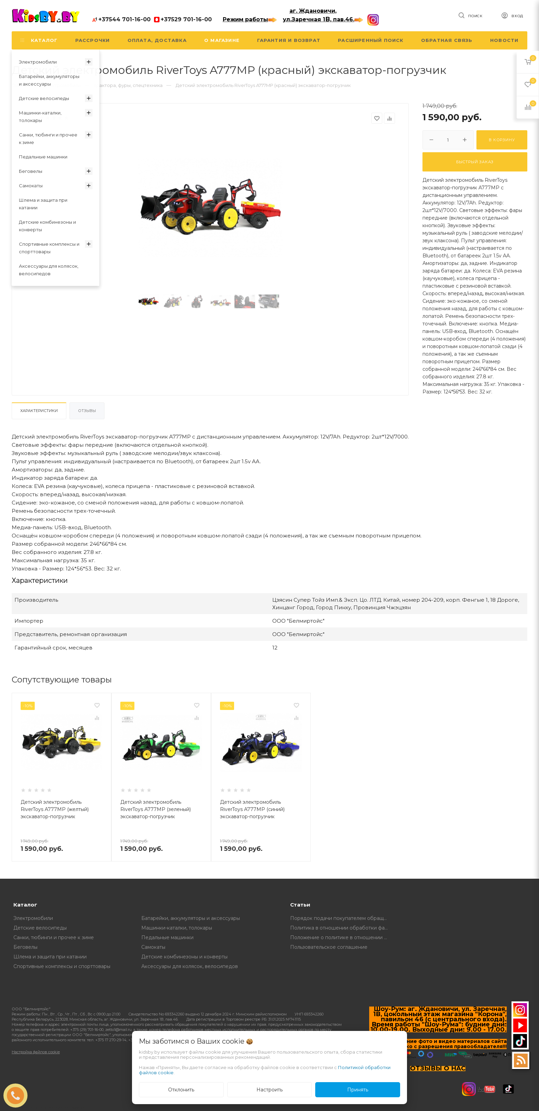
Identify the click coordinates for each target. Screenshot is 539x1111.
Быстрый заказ (475, 161)
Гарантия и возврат (288, 40)
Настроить (269, 1090)
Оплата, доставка (157, 40)
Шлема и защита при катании (50, 957)
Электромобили (33, 918)
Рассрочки (92, 40)
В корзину (502, 139)
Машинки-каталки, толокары (176, 928)
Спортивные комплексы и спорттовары (61, 966)
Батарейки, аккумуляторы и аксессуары (190, 918)
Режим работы (250, 19)
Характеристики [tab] (39, 410)
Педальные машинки (167, 937)
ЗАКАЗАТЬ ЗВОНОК (18, 1095)
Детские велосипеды (40, 928)
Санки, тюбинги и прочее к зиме (53, 937)
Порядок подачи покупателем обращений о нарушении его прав (341, 918)
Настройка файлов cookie (36, 1051)
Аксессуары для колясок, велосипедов (189, 966)
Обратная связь (447, 40)
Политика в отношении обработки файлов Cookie (341, 928)
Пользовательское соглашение (328, 947)
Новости (504, 40)
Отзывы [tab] (87, 410)
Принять (357, 1090)
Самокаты (153, 947)
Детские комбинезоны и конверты (184, 957)
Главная (21, 85)
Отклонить (181, 1090)
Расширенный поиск (370, 40)
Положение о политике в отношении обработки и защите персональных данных (341, 937)
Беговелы (25, 947)
